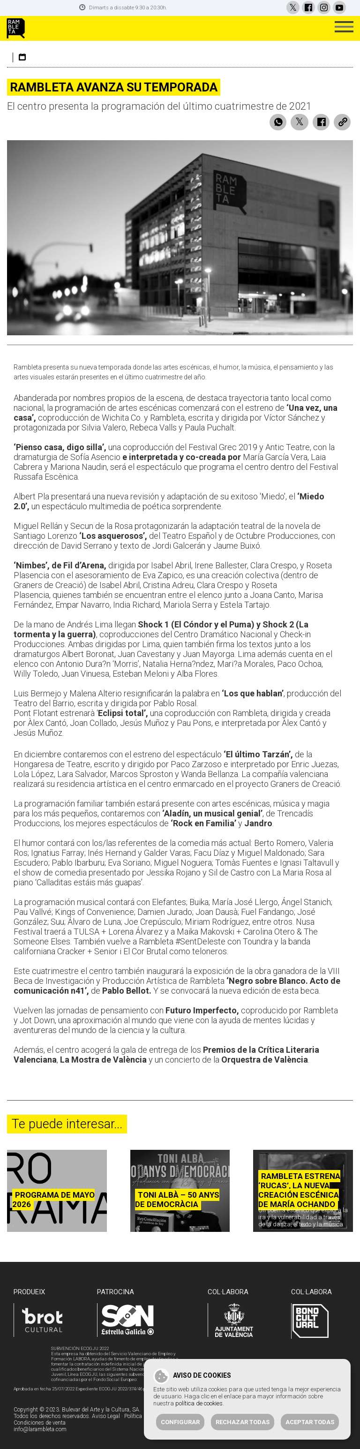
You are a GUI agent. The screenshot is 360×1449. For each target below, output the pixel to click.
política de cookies (199, 1403)
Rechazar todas (243, 1422)
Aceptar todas (309, 1422)
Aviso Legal (106, 1416)
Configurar (180, 1422)
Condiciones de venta (40, 1422)
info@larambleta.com (40, 1429)
